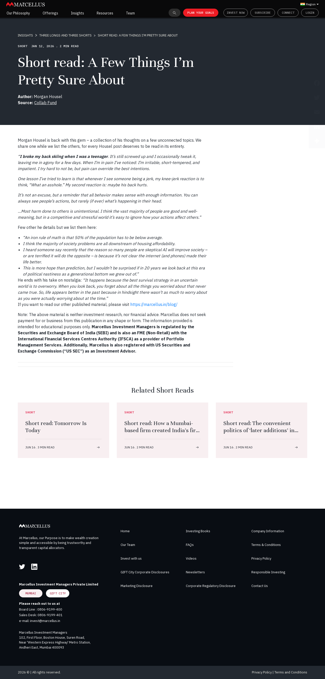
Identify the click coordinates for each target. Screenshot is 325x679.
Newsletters (195, 572)
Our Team (128, 545)
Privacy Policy (261, 558)
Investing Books (198, 531)
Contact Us (259, 586)
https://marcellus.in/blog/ (153, 304)
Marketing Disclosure (137, 586)
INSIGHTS (25, 35)
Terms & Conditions (266, 545)
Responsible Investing (268, 572)
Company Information (267, 531)
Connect (288, 12)
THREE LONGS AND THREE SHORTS (65, 35)
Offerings (50, 13)
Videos (191, 558)
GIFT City (58, 593)
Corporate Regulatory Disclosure (211, 586)
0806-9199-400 (49, 609)
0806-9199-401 (50, 615)
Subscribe (263, 12)
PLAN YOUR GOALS (200, 12)
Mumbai (30, 593)
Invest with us (131, 558)
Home (125, 531)
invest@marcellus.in (45, 621)
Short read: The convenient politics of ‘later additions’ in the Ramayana (259, 430)
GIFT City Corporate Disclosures (145, 572)
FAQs (190, 545)
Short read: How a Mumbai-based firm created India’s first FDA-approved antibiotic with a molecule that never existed (162, 434)
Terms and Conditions (290, 672)
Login (309, 12)
